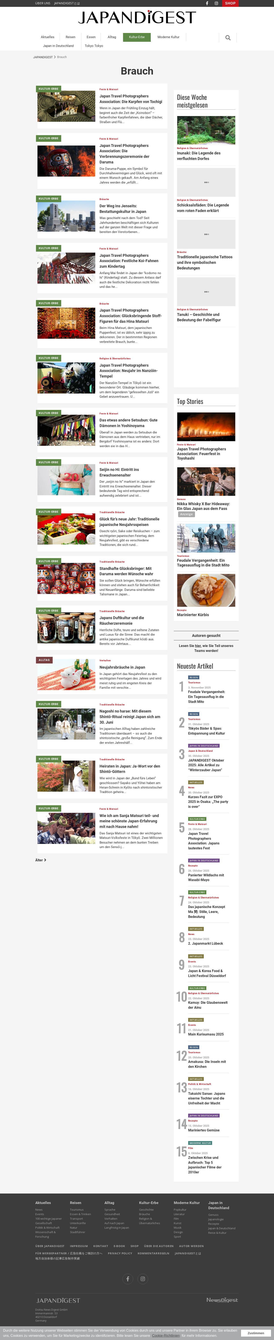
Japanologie (216, 1219)
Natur (73, 1227)
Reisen (70, 37)
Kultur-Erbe (137, 37)
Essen (91, 37)
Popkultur (180, 1210)
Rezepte (213, 1224)
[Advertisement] (206, 357)
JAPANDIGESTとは (67, 3)
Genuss (213, 1215)
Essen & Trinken (80, 1214)
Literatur (179, 1214)
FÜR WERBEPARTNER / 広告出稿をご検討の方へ (69, 1253)
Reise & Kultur (217, 1233)
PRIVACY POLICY (120, 1253)
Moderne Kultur (168, 37)
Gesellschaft (43, 1223)
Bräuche (144, 1214)
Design (178, 1232)
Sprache (109, 1210)
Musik (178, 1227)
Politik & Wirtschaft (47, 1227)
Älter (40, 860)
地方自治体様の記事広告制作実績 (57, 1258)
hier (198, 646)
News (39, 1210)
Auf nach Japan (114, 1223)
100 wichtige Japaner (48, 1218)
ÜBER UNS (42, 3)
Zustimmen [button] (256, 1333)
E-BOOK (119, 1246)
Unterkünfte (78, 1223)
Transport (76, 1218)
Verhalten (110, 1218)
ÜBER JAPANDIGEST (50, 1246)
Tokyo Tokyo (94, 46)
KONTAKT (100, 1246)
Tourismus (77, 1210)
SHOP (230, 3)
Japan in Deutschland (58, 46)
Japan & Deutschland (221, 1228)
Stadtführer (77, 1232)
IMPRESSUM (79, 1246)
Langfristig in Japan (116, 1227)
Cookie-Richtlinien (166, 1335)
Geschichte (146, 1210)
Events (39, 1214)
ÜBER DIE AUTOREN (159, 1246)
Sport (177, 1236)
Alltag (112, 37)
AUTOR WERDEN (191, 1246)
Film (176, 1218)
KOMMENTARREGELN (154, 1253)
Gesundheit (112, 1214)
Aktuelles (47, 37)
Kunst (177, 1223)
